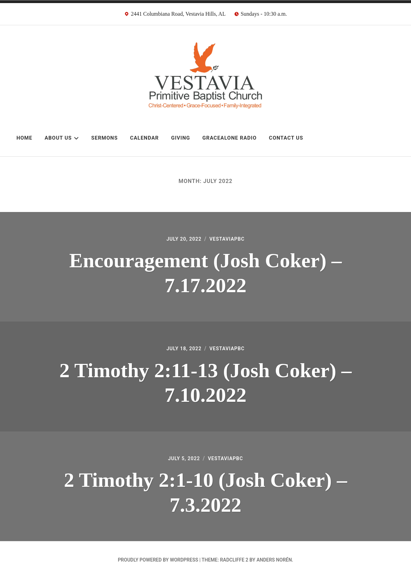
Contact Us (286, 138)
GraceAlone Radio (229, 138)
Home (24, 138)
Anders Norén (274, 562)
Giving (180, 138)
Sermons (104, 138)
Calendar (144, 138)
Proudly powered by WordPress (158, 562)
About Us (62, 138)
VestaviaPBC (229, 239)
